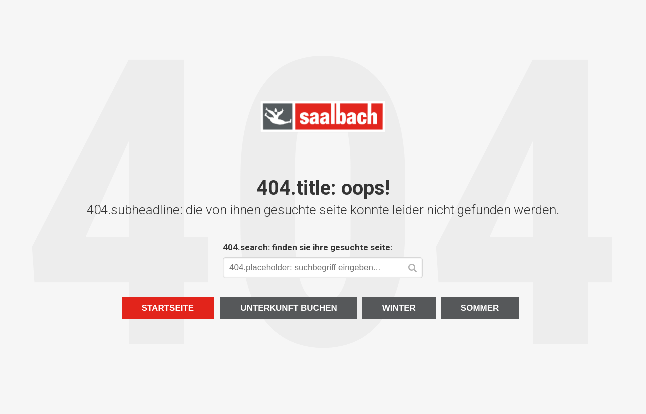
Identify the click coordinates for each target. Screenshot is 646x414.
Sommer (480, 308)
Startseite (168, 308)
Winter (399, 308)
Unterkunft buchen (289, 308)
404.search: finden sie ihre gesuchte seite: (307, 247)
